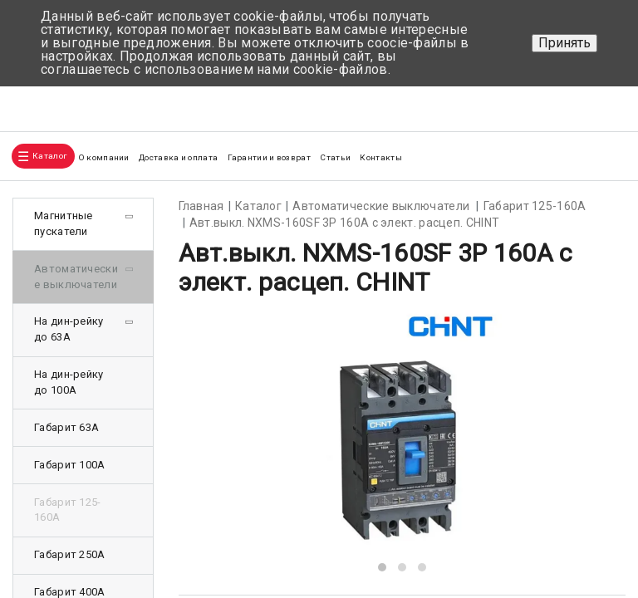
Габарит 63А (66, 427)
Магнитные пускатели (63, 223)
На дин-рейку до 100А (69, 382)
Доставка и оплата (178, 157)
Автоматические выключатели (76, 276)
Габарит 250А (70, 554)
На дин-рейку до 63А (69, 329)
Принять (564, 43)
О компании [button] (104, 157)
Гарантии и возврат (269, 157)
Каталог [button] (49, 155)
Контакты (380, 157)
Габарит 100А (70, 464)
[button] (382, 567)
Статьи (335, 157)
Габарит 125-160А (67, 510)
